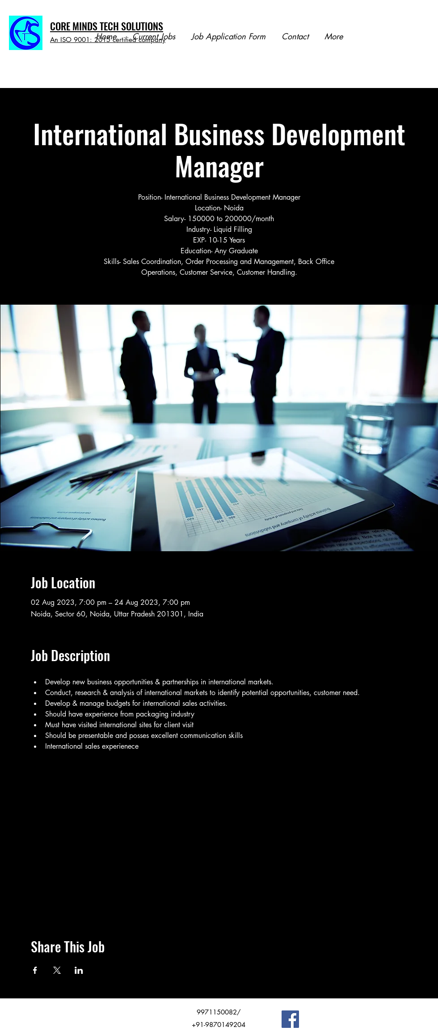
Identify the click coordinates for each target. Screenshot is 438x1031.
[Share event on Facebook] (35, 970)
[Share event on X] (57, 970)
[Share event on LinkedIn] (79, 970)
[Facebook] (290, 1019)
